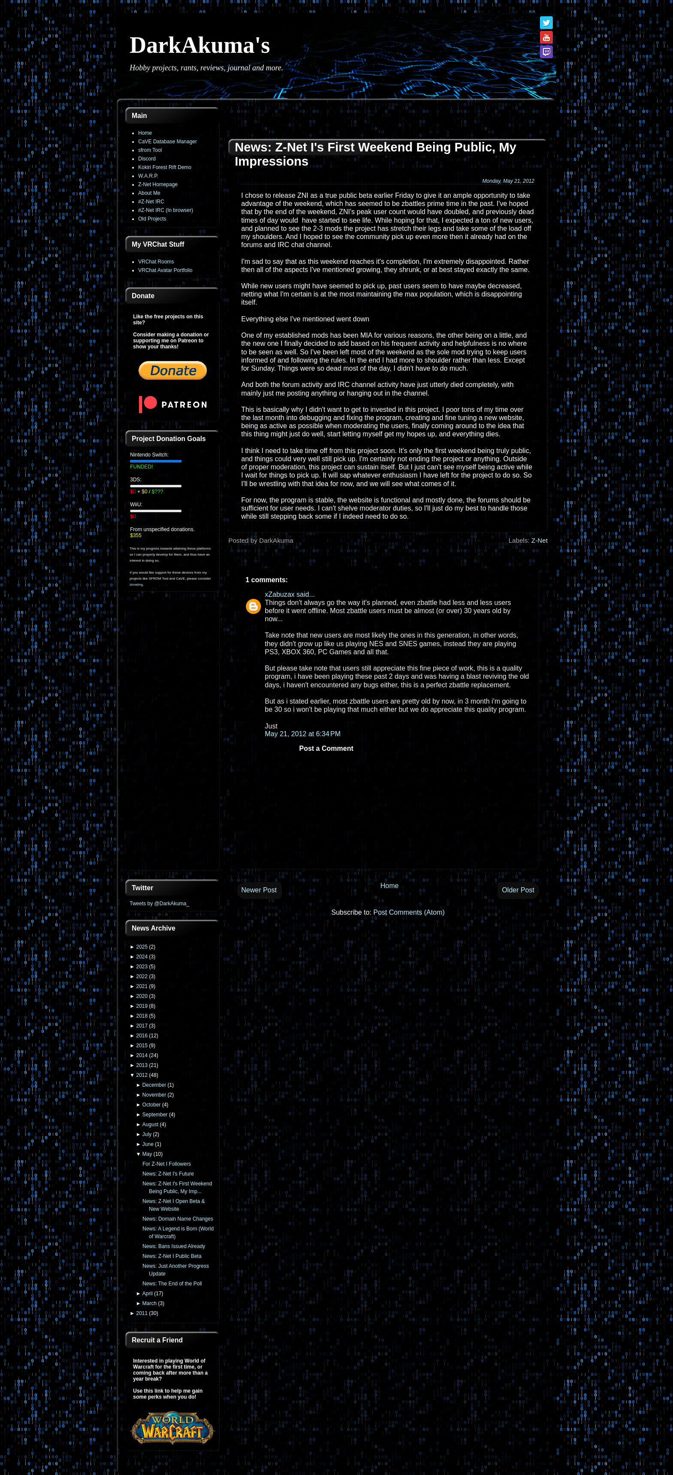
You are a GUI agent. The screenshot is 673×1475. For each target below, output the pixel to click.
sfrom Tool (150, 150)
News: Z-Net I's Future (168, 1174)
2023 (142, 967)
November (154, 1095)
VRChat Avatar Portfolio (165, 270)
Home (145, 133)
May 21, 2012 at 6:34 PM (303, 734)
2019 (142, 1006)
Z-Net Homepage (158, 184)
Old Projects (152, 219)
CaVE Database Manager (167, 142)
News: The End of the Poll (172, 1284)
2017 (142, 1026)
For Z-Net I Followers (166, 1164)
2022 (142, 976)
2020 (142, 996)
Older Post (518, 890)
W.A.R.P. (148, 176)
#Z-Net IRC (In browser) (165, 210)
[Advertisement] (172, 736)
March (149, 1303)
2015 (142, 1046)
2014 (142, 1055)
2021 (142, 986)
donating (136, 584)
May (147, 1154)
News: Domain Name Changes (177, 1219)
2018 (142, 1016)
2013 (142, 1065)
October (151, 1105)
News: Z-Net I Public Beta (171, 1256)
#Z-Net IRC (151, 202)
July (147, 1134)
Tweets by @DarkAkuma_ (159, 904)
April (147, 1294)
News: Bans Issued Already (173, 1246)
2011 (142, 1313)
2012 (142, 1075)
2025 (142, 947)
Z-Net (539, 540)
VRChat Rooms (156, 262)
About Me (149, 193)
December (154, 1085)
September (155, 1115)
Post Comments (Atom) (409, 912)
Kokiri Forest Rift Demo (164, 167)
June (148, 1144)
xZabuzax (279, 594)
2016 (142, 1036)
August (150, 1124)
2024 (142, 957)
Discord (147, 159)
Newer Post (259, 890)
